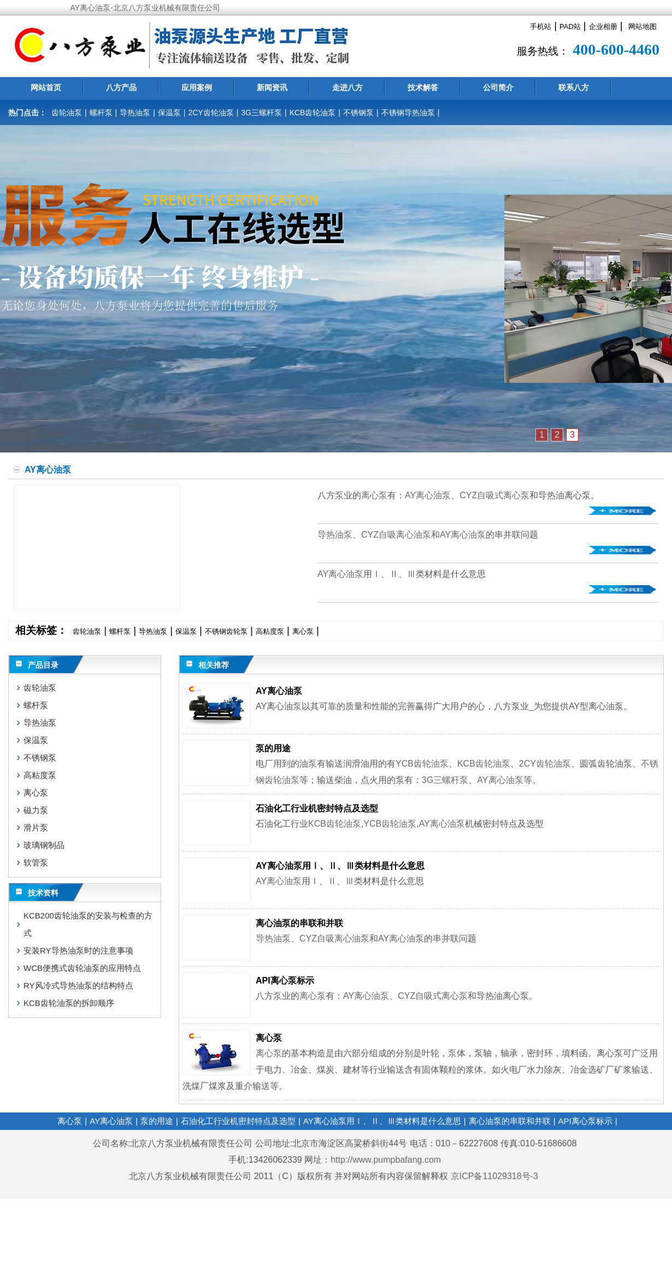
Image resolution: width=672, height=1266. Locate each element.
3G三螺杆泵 (261, 112)
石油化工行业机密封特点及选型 (317, 808)
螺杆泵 (101, 112)
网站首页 (46, 87)
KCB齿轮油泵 (313, 112)
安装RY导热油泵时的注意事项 (78, 950)
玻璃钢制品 (43, 845)
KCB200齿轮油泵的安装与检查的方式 (87, 924)
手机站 (540, 26)
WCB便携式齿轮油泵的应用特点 (82, 968)
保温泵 (169, 112)
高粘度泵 (270, 631)
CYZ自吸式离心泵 (494, 495)
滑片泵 (35, 827)
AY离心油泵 (428, 495)
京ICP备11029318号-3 (496, 1176)
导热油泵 (135, 112)
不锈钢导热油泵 (408, 112)
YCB (405, 763)
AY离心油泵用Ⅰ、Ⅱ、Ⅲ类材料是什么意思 (340, 865)
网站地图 (642, 26)
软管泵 (35, 862)
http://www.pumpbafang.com (386, 1159)
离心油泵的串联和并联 (299, 923)
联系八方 (573, 87)
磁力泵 (35, 810)
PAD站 (570, 26)
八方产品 (121, 87)
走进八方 (347, 87)
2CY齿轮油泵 (210, 112)
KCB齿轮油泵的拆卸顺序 (68, 1003)
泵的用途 (273, 748)
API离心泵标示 (285, 980)
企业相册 (603, 26)
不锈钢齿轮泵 (226, 631)
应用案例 (196, 87)
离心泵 (374, 495)
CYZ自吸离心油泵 (396, 534)
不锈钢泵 (358, 112)
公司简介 (498, 87)
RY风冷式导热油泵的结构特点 (78, 985)
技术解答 (423, 87)
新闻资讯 (272, 87)
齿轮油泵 (66, 112)
